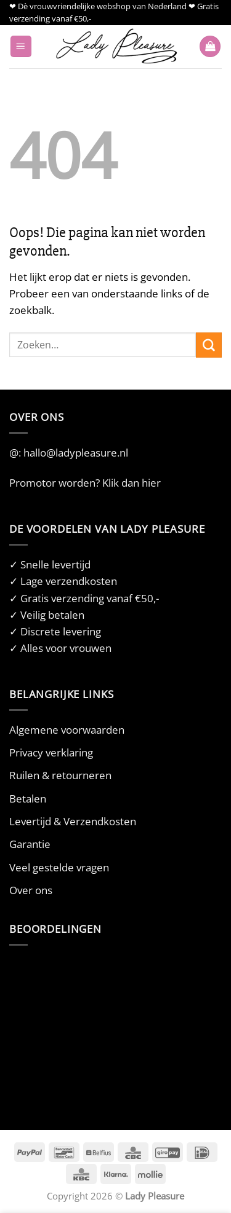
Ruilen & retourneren (60, 775)
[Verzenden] (209, 345)
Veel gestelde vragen (59, 867)
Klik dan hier (131, 483)
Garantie (30, 844)
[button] (20, 46)
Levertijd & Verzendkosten (72, 821)
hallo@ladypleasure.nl (75, 453)
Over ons (30, 890)
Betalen (27, 798)
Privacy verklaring (51, 752)
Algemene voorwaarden (66, 730)
